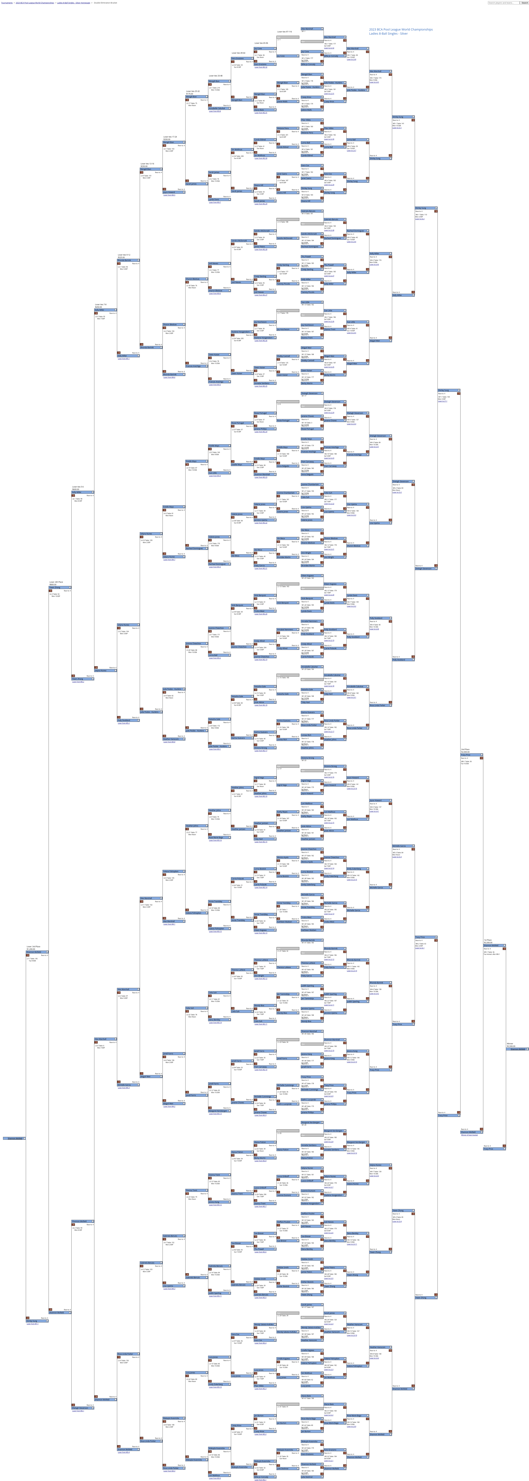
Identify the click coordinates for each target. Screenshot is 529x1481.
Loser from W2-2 (260, 1434)
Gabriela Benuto (308, 211)
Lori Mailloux (307, 803)
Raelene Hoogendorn (311, 1203)
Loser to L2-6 (328, 1233)
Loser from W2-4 (260, 1343)
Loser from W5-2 (124, 723)
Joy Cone (305, 51)
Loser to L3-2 (351, 606)
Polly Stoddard (308, 634)
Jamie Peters (307, 1272)
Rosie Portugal (308, 429)
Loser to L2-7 (328, 1187)
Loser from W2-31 (261, 113)
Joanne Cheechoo (309, 849)
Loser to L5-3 (397, 857)
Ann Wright (306, 553)
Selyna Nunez (307, 1168)
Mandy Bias (306, 1021)
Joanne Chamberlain (310, 484)
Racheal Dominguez (310, 246)
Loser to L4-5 (374, 82)
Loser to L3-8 (351, 59)
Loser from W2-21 (261, 568)
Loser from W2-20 (261, 614)
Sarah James (307, 1304)
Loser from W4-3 (169, 1289)
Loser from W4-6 (169, 377)
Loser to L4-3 (374, 1176)
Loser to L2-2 (328, 1415)
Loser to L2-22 (329, 504)
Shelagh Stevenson (310, 393)
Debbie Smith (307, 1259)
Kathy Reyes (307, 816)
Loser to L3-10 (352, 1335)
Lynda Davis (307, 611)
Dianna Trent (307, 337)
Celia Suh (305, 497)
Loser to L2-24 (329, 412)
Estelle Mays (307, 439)
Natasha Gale (307, 689)
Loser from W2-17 (261, 751)
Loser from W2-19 (261, 659)
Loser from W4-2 (169, 1106)
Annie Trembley (308, 907)
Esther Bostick (308, 1282)
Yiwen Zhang (307, 1294)
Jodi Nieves (306, 1226)
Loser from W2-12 (261, 978)
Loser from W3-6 (215, 293)
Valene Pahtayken (309, 1363)
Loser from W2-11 (261, 1024)
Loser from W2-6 (260, 1252)
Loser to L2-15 (329, 823)
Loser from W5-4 (124, 1452)
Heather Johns (308, 748)
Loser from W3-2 (215, 658)
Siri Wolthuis (307, 1373)
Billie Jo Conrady (308, 64)
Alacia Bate (306, 1396)
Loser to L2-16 (329, 777)
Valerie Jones (307, 520)
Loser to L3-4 (351, 424)
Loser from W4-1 (169, 924)
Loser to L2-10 (329, 1050)
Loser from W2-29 (261, 204)
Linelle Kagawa (308, 1350)
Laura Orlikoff (307, 1180)
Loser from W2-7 (260, 1206)
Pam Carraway (308, 461)
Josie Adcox (306, 826)
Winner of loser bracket (469, 1135)
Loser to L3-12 (352, 1153)
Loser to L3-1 (351, 697)
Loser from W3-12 (215, 1205)
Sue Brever (306, 1236)
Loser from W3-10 (215, 1387)
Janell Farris (306, 1067)
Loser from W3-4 (215, 476)
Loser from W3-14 (215, 1023)
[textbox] (504, 2)
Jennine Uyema (308, 1008)
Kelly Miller (306, 279)
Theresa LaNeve (308, 963)
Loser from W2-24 (261, 432)
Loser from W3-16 (215, 840)
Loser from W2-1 (260, 1480)
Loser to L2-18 (329, 686)
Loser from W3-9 (215, 1478)
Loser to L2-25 (329, 367)
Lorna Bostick (307, 872)
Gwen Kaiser (307, 370)
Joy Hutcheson (308, 325)
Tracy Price (306, 1077)
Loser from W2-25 (261, 386)
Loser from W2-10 (261, 1070)
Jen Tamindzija (308, 998)
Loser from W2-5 (260, 1297)
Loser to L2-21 (329, 549)
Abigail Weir (307, 347)
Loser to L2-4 (328, 1324)
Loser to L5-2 (397, 492)
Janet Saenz (306, 178)
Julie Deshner (307, 1477)
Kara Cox (305, 165)
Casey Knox (306, 97)
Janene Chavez (308, 416)
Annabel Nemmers (310, 621)
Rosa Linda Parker (309, 725)
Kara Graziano (308, 1454)
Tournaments (7, 3)
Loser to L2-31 (329, 94)
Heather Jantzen (308, 839)
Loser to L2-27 (329, 276)
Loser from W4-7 (169, 560)
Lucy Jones (306, 1386)
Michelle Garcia (308, 894)
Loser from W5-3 (124, 1088)
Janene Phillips (308, 1112)
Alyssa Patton (307, 1158)
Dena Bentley (307, 1249)
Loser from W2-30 (261, 158)
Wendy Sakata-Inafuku (311, 1327)
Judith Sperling (308, 985)
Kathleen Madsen (309, 930)
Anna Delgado (307, 474)
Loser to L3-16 (352, 788)
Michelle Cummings (310, 1089)
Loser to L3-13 (352, 1062)
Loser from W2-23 (261, 477)
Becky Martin (307, 383)
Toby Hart (306, 702)
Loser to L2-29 (329, 185)
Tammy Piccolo (308, 292)
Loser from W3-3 (215, 567)
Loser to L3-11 (352, 1244)
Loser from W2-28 (261, 249)
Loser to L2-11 (329, 1005)
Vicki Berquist (307, 598)
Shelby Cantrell (308, 360)
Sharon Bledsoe (308, 543)
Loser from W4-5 (169, 195)
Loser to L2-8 (328, 1142)
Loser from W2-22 (261, 523)
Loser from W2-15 (261, 842)
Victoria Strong (308, 758)
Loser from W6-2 (78, 682)
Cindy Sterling (307, 269)
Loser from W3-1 (215, 749)
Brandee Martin (308, 565)
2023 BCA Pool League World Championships (35, 3)
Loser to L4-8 (374, 629)
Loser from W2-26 (261, 340)
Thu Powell (306, 256)
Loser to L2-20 (329, 595)
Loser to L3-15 (352, 880)
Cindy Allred (307, 644)
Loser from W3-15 (215, 931)
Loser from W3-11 (215, 1296)
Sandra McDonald (309, 234)
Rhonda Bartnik (308, 940)
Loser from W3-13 (215, 1114)
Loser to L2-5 (328, 1278)
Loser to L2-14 (329, 868)
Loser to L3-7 (351, 150)
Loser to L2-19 (329, 640)
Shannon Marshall (309, 1031)
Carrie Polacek (308, 656)
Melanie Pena (307, 132)
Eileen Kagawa (308, 575)
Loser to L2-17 (329, 731)
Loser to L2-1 (328, 1461)
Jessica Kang (307, 1054)
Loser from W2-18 (261, 705)
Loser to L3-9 (351, 1426)
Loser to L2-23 (329, 458)
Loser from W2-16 (261, 796)
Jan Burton (306, 1431)
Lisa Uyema (306, 507)
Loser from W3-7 (215, 202)
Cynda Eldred (307, 155)
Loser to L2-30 (329, 139)
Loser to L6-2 (419, 219)
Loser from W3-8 (215, 111)
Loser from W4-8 (169, 742)
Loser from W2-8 (260, 1161)
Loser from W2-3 (260, 1389)
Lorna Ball (306, 142)
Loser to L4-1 (374, 811)
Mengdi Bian (307, 74)
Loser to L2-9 (328, 1096)
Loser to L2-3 (328, 1369)
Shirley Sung (307, 188)
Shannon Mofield (309, 1464)
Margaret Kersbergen (311, 1122)
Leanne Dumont (308, 1191)
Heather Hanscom (309, 1340)
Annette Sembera (309, 1145)
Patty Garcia (307, 975)
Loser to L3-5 (351, 333)
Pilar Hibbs (306, 120)
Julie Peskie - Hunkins (310, 87)
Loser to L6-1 (419, 948)
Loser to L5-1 (397, 128)
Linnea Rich (306, 735)
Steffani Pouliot (308, 1213)
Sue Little (305, 302)
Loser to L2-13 (329, 914)
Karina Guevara (308, 712)
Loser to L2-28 (329, 230)
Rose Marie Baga (309, 1418)
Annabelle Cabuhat (310, 666)
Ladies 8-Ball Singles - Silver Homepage (73, 3)
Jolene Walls (307, 110)
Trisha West (306, 917)
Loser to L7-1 (442, 401)
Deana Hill (306, 201)
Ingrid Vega (306, 780)
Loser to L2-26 (329, 321)
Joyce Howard (307, 793)
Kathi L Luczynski (309, 1099)
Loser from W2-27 (261, 295)
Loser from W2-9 (260, 1115)
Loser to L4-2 (374, 993)
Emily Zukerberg (308, 884)
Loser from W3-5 (215, 385)
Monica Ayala (307, 861)
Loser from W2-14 (261, 887)
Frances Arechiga (309, 451)
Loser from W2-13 (261, 933)
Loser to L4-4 (374, 1358)
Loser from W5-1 (124, 359)
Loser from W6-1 (78, 1411)
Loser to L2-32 (329, 48)
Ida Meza (305, 530)
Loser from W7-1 (33, 1324)
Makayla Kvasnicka (309, 1441)
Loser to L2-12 (329, 959)
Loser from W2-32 (261, 67)
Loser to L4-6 (374, 264)
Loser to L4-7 (374, 447)
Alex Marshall (307, 28)
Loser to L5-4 (397, 1221)
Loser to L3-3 (351, 515)
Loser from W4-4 (169, 1471)
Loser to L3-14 (352, 971)
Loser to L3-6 (351, 242)
